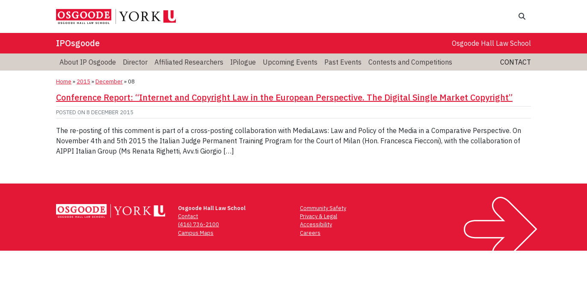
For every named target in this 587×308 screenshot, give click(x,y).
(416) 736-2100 (198, 224)
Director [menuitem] (135, 62)
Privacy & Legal (318, 216)
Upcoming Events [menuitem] (290, 62)
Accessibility (316, 224)
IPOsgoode (78, 43)
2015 (83, 81)
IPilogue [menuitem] (243, 62)
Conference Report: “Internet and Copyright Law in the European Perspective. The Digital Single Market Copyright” (284, 97)
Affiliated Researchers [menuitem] (188, 62)
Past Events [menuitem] (343, 62)
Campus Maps (195, 233)
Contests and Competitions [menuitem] (410, 62)
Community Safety (323, 208)
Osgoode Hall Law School (491, 43)
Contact (515, 62)
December (109, 81)
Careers (310, 233)
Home (63, 81)
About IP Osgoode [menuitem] (87, 62)
